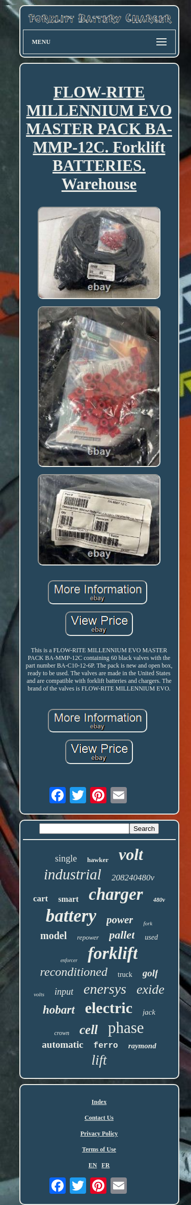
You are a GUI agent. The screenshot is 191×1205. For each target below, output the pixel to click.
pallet (121, 934)
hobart (59, 1009)
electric (108, 1007)
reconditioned (73, 971)
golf (150, 973)
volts (39, 994)
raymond (142, 1046)
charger (116, 894)
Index (99, 1101)
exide (151, 989)
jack (149, 1012)
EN (93, 1165)
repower (88, 937)
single (66, 858)
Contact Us (99, 1117)
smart (68, 899)
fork (147, 923)
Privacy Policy (99, 1133)
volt (131, 854)
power (119, 920)
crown (61, 1033)
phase (126, 1028)
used (151, 937)
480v (159, 899)
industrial (72, 874)
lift (98, 1060)
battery (71, 916)
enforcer (69, 960)
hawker (97, 860)
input (63, 992)
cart (40, 898)
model (53, 935)
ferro (106, 1045)
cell (88, 1030)
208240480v (133, 877)
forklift (113, 953)
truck (125, 974)
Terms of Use (99, 1149)
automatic (62, 1044)
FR (105, 1165)
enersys (105, 989)
